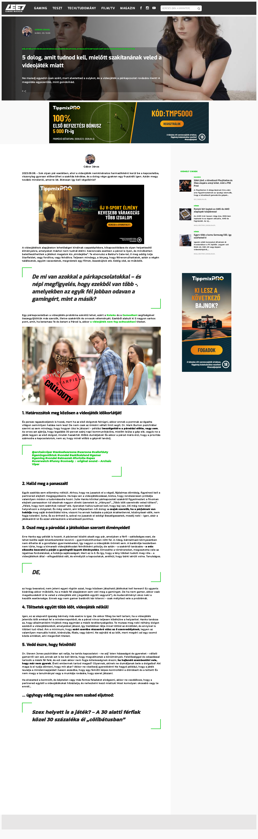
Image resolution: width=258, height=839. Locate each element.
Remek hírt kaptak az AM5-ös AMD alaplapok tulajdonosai (211, 210)
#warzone (84, 452)
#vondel (63, 455)
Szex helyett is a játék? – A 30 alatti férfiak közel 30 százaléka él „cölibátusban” (82, 719)
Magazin (127, 8)
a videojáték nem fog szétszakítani (113, 321)
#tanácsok (107, 49)
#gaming (38, 458)
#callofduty (100, 452)
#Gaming (45, 49)
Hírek (196, 205)
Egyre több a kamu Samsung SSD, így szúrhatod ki (213, 236)
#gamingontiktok (44, 455)
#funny (55, 461)
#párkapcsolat (70, 49)
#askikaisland (79, 455)
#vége (117, 49)
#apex (90, 458)
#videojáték (128, 49)
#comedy (67, 461)
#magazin (55, 49)
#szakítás (85, 49)
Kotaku (111, 315)
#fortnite (79, 458)
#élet (25, 49)
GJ (195, 199)
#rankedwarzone (65, 452)
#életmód (34, 49)
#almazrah (64, 458)
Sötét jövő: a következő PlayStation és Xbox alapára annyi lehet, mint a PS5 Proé (213, 183)
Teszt (57, 8)
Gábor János (42, 29)
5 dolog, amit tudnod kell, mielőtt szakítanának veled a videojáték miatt (87, 61)
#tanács (96, 49)
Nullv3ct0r (199, 225)
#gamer (95, 455)
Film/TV (108, 8)
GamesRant (130, 315)
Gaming (40, 8)
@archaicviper (42, 452)
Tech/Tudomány (82, 8)
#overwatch (40, 461)
